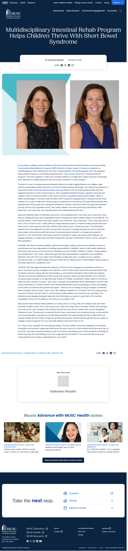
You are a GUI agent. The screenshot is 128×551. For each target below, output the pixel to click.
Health (22, 3)
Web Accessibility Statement (115, 548)
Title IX (101, 548)
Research (31, 3)
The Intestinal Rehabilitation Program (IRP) (37, 168)
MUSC (5, 3)
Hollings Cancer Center (84, 3)
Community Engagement (93, 11)
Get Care (81, 531)
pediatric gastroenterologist (82, 196)
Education (14, 3)
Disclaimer (82, 548)
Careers (98, 3)
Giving (106, 3)
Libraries (106, 528)
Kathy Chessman (76, 174)
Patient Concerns (109, 532)
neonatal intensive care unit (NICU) (54, 190)
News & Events (73, 11)
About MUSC (58, 11)
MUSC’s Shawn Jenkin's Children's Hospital (78, 168)
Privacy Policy (92, 548)
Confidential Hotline (86, 528)
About (56, 528)
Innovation (112, 11)
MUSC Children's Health (63, 3)
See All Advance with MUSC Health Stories (63, 460)
